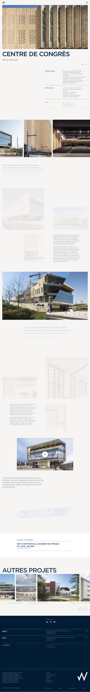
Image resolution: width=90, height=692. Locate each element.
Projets (48, 675)
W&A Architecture (50, 677)
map (87, 633)
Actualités (49, 685)
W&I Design (48, 679)
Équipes (48, 681)
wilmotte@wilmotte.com (51, 636)
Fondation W (49, 683)
